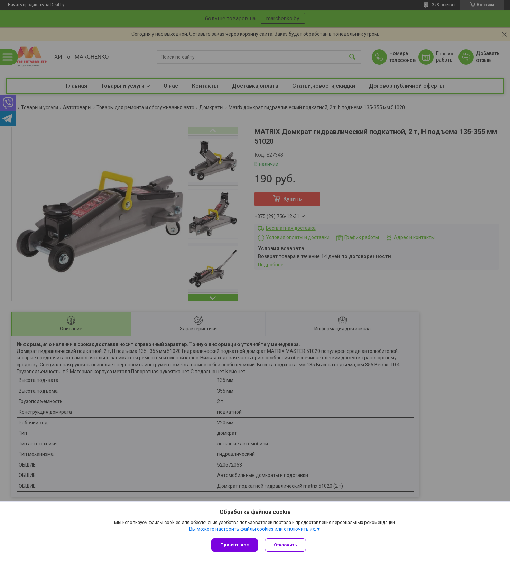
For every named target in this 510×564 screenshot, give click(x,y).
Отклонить (285, 544)
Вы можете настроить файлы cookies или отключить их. (252, 529)
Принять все (234, 544)
